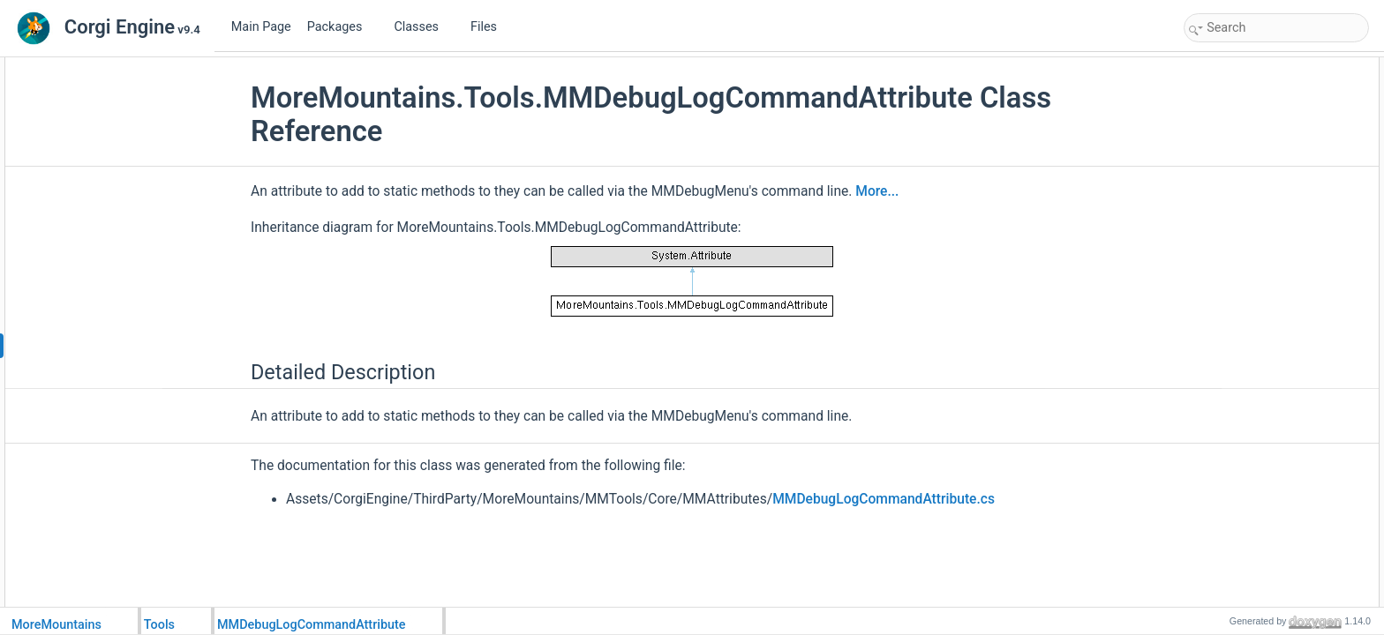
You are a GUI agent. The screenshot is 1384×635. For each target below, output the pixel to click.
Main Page (261, 26)
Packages (341, 26)
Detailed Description (1236, 67)
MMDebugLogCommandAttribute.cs (883, 499)
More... (877, 191)
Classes (423, 26)
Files (490, 26)
